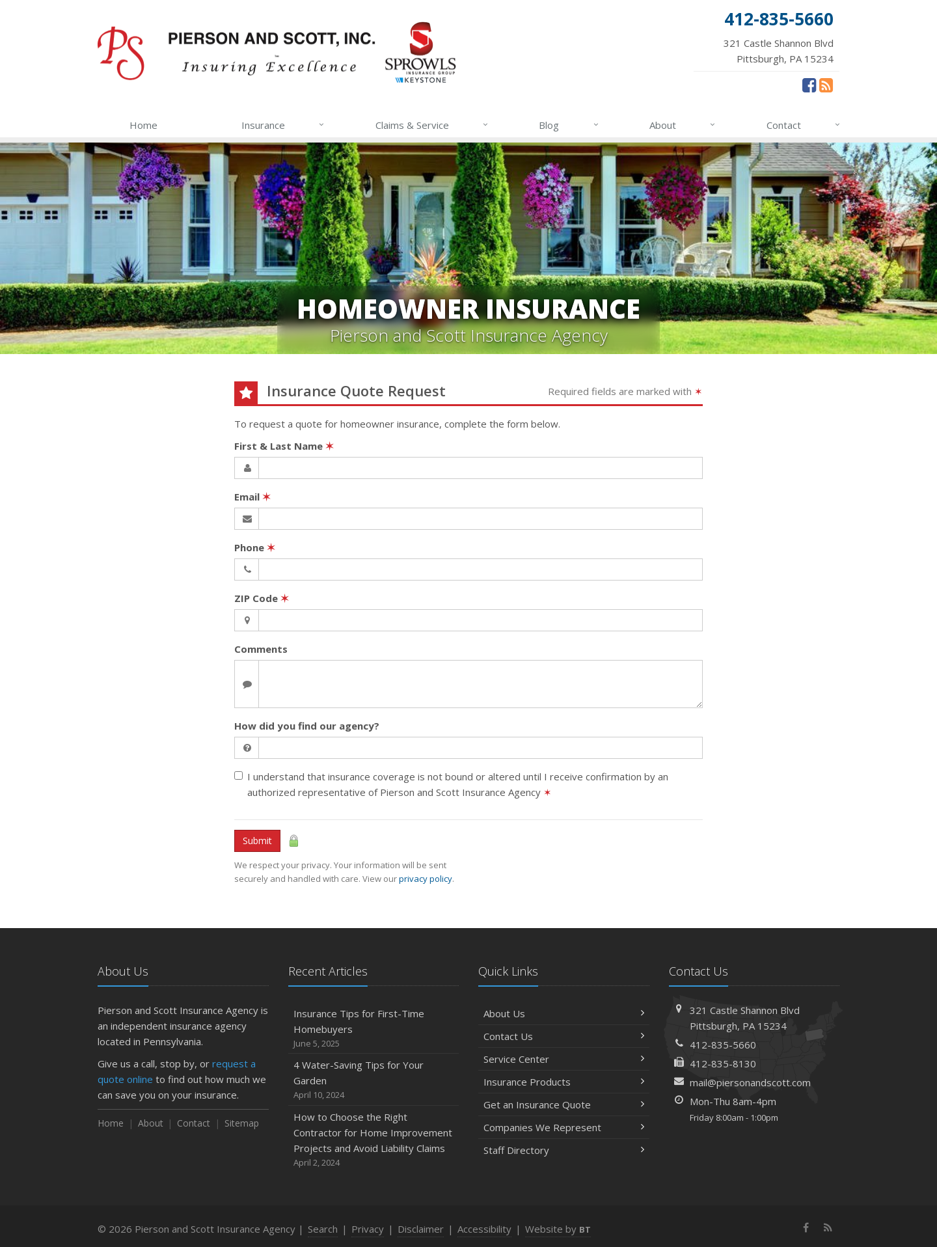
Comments (261, 648)
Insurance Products (563, 1081)
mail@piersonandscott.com (750, 1082)
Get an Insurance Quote (563, 1104)
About (682, 125)
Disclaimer (421, 1228)
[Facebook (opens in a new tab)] (809, 85)
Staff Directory (563, 1150)
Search (323, 1228)
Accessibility (484, 1228)
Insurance (283, 125)
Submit (257, 840)
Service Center (563, 1058)
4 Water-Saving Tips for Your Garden (373, 1080)
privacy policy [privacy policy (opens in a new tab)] (425, 878)
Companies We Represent (563, 1127)
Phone (254, 547)
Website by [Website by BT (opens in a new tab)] (558, 1228)
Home (143, 124)
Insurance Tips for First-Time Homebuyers (373, 1028)
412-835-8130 (723, 1063)
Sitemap (241, 1123)
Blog (569, 125)
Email (252, 496)
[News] (826, 85)
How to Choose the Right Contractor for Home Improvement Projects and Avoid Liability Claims (373, 1140)
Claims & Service (432, 125)
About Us (563, 1013)
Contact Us (563, 1036)
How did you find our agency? (306, 725)
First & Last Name (284, 445)
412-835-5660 (723, 1044)
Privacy (367, 1228)
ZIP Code (261, 598)
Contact (804, 125)
